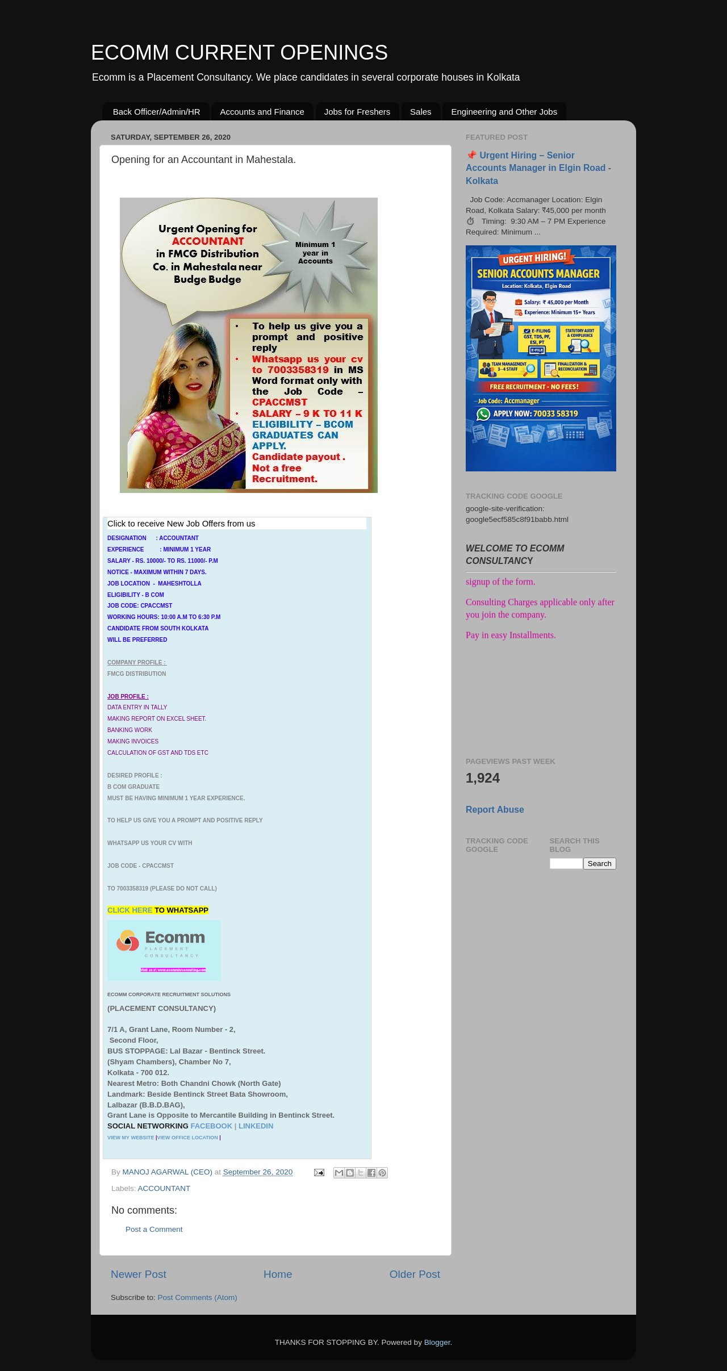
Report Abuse (495, 809)
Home (278, 1274)
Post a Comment (154, 1229)
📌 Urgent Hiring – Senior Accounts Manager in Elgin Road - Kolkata (538, 168)
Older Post (415, 1274)
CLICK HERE (130, 910)
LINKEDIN (256, 1126)
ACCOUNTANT (164, 1188)
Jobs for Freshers (357, 111)
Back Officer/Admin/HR (156, 111)
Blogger (437, 1342)
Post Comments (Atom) (197, 1297)
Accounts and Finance (262, 111)
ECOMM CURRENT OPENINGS (239, 52)
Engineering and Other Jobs (504, 111)
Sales (421, 111)
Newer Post (138, 1274)
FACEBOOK (211, 1126)
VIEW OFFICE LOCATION (187, 1137)
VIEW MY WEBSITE (130, 1137)
